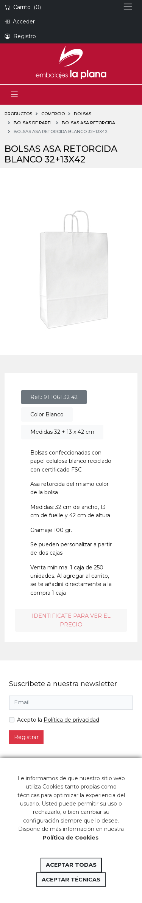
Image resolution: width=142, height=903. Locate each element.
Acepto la (58, 719)
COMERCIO (53, 113)
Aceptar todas (71, 864)
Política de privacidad (71, 719)
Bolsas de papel (33, 122)
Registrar (26, 737)
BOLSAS (82, 113)
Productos (18, 113)
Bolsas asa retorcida (88, 122)
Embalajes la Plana (71, 62)
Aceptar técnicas (71, 879)
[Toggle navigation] (14, 95)
